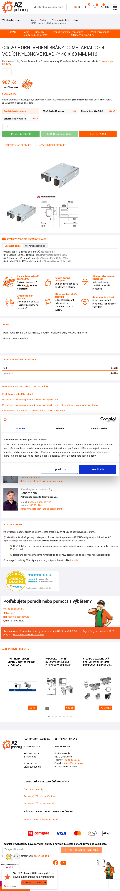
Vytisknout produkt (52, 145)
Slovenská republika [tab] (35, 246)
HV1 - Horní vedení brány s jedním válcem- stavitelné (22, 661)
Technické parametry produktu (67, 32)
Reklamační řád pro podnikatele (39, 803)
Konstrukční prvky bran (47, 399)
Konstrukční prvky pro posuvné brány (80, 405)
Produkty (44, 20)
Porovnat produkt (18, 145)
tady (75, 560)
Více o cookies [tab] (99, 428)
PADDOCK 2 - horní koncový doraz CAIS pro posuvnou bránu (57, 661)
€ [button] (79, 7)
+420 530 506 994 (15, 609)
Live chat (10, 613)
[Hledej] (35, 7)
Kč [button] (75, 7)
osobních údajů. (41, 855)
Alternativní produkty (82, 35)
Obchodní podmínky (33, 789)
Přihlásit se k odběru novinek (81, 850)
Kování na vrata (10, 410)
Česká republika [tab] (13, 246)
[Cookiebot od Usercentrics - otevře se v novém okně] (102, 419)
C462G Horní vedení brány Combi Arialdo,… (48, 23)
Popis (25, 32)
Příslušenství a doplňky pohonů (65, 20)
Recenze (40, 32)
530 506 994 (35, 477)
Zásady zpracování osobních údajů (41, 819)
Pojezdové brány (56, 410)
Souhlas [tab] (20, 428)
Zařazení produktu (100, 32)
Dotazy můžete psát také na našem (41, 481)
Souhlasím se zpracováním (26, 856)
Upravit (59, 469)
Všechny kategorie (12, 20)
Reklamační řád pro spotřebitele (40, 796)
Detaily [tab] (60, 428)
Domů (33, 20)
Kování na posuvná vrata (33, 410)
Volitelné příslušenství (36, 35)
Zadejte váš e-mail (13, 849)
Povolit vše (98, 469)
